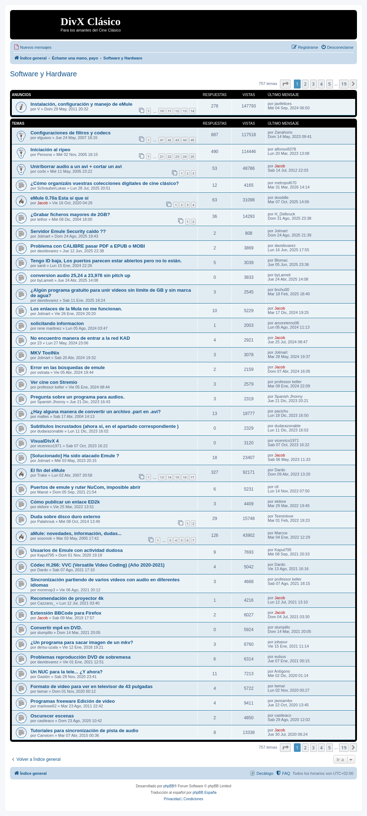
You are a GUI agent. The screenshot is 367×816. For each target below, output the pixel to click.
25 (192, 156)
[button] (285, 84)
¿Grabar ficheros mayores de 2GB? (70, 214)
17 (192, 477)
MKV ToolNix (44, 352)
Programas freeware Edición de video (72, 701)
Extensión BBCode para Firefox (65, 613)
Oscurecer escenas (52, 716)
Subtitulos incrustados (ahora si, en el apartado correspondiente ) (104, 426)
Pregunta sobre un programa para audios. (77, 397)
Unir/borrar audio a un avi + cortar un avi (76, 166)
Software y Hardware (43, 74)
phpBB (168, 786)
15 (177, 477)
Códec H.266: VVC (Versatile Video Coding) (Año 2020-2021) (97, 565)
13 (184, 111)
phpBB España (204, 792)
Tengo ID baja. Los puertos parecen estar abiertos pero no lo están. (106, 260)
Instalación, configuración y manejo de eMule (81, 104)
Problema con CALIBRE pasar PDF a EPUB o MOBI (87, 246)
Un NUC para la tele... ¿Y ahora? (66, 671)
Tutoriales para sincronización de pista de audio (84, 730)
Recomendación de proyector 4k (67, 598)
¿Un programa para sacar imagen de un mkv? (81, 642)
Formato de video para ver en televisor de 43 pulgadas (91, 686)
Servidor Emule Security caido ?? (68, 231)
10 (161, 111)
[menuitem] (32, 47)
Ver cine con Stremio (53, 382)
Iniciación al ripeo (50, 149)
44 (184, 140)
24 (184, 156)
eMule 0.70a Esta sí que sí (59, 198)
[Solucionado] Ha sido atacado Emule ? (74, 455)
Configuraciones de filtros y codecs (70, 132)
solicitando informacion (57, 323)
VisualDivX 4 (44, 441)
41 (161, 140)
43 (177, 140)
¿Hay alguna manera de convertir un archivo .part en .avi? (95, 411)
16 (184, 477)
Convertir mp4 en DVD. (56, 627)
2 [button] (305, 84)
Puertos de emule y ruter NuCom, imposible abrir (85, 487)
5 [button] (329, 84)
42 (169, 140)
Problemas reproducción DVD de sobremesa (80, 657)
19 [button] (344, 84)
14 (192, 111)
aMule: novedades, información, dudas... (75, 533)
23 (177, 156)
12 (177, 111)
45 (192, 140)
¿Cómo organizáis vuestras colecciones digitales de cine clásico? (104, 183)
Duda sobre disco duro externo (65, 516)
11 (169, 111)
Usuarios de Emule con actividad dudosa (76, 550)
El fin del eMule (47, 470)
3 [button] (313, 84)
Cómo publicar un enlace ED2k (65, 502)
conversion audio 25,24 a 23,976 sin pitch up (80, 275)
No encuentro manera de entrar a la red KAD (80, 338)
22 (169, 156)
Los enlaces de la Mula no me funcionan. (76, 308)
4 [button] (321, 84)
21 (161, 156)
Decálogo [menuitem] (265, 773)
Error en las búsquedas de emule (67, 367)
